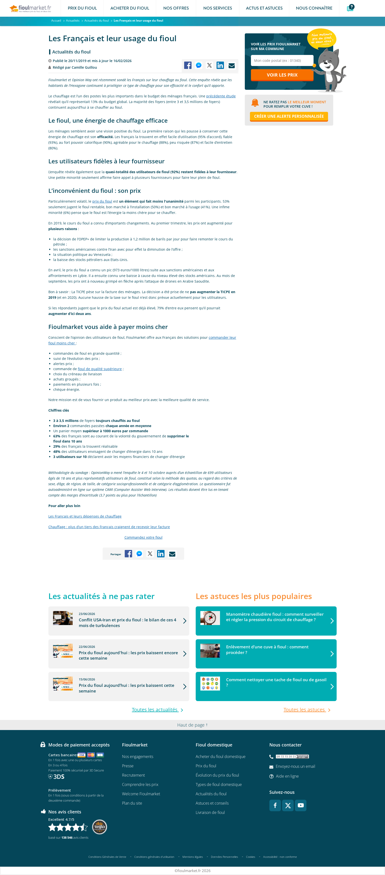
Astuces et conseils (212, 803)
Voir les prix (282, 75)
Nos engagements (137, 756)
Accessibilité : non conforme (280, 857)
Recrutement (133, 775)
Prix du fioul (206, 766)
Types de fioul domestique (219, 784)
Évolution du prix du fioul (217, 775)
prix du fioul (102, 201)
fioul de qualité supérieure (100, 368)
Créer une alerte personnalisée (289, 116)
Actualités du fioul (71, 52)
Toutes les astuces (305, 709)
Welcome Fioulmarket (141, 794)
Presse (128, 766)
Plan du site (132, 803)
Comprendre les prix (140, 784)
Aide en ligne (287, 776)
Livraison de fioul (210, 812)
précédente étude (221, 96)
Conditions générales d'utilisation (154, 857)
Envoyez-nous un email (295, 766)
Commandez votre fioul (143, 537)
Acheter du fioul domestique (221, 756)
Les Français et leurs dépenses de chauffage (85, 516)
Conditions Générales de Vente (107, 857)
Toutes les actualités (155, 709)
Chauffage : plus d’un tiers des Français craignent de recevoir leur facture (109, 526)
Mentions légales (192, 857)
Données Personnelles (224, 857)
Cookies (250, 857)
